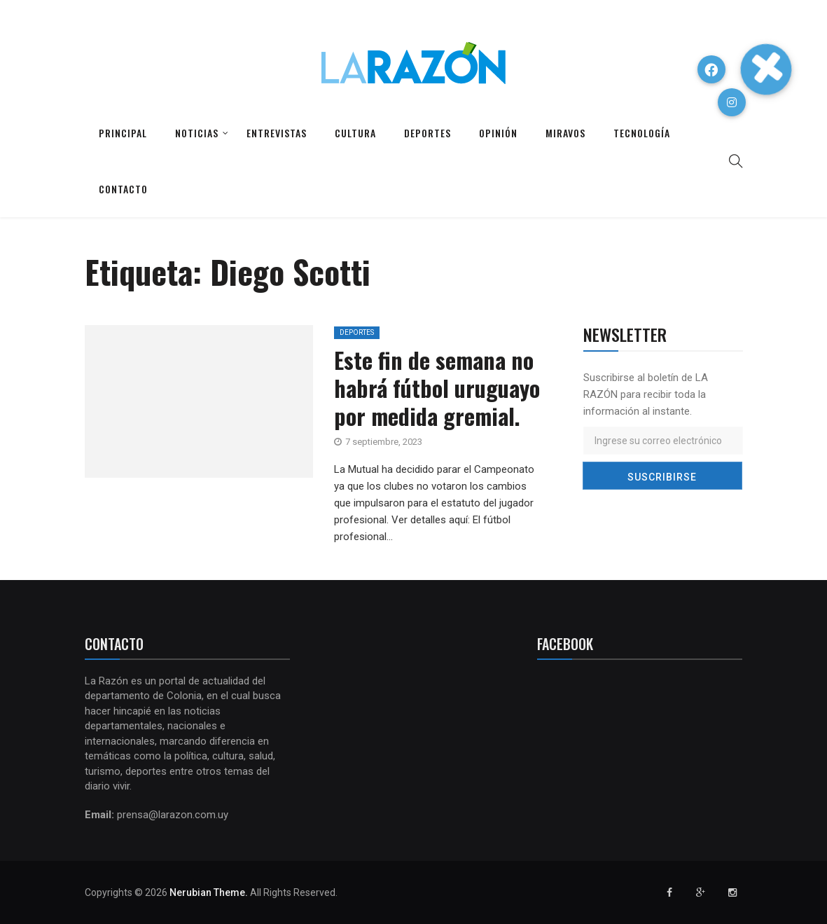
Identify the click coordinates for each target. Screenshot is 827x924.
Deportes (427, 132)
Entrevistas (276, 132)
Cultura (355, 132)
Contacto (123, 188)
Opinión (498, 132)
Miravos (565, 132)
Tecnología (641, 132)
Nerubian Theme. (208, 892)
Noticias (196, 132)
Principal (123, 132)
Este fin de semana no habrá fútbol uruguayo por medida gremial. (437, 387)
